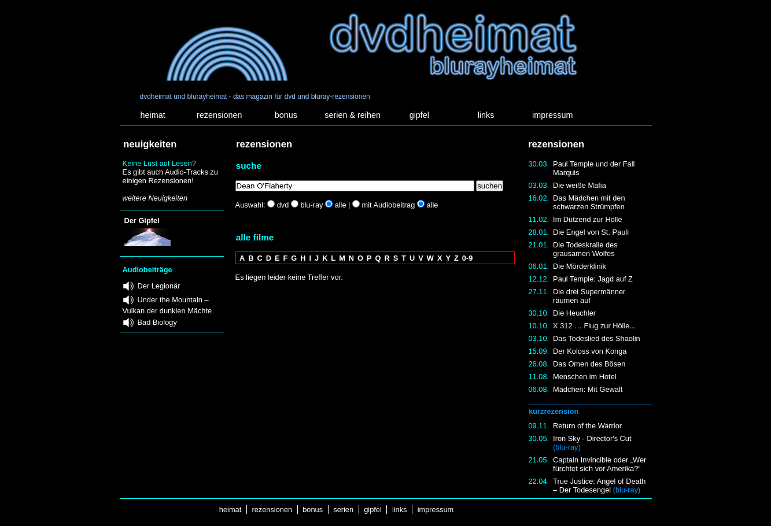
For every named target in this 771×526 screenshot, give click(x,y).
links (486, 115)
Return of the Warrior (587, 425)
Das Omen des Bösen (589, 364)
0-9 (467, 258)
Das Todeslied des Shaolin (596, 338)
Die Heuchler (574, 313)
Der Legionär (159, 285)
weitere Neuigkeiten (155, 198)
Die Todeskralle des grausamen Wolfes (585, 249)
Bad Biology (157, 322)
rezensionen (219, 115)
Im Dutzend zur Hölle (587, 219)
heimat (152, 115)
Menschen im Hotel (585, 376)
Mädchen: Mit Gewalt (587, 389)
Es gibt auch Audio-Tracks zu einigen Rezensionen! (170, 176)
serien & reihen (352, 115)
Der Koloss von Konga (589, 351)
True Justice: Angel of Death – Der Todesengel (599, 485)
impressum (552, 115)
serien (343, 509)
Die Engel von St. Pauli (591, 232)
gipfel (419, 115)
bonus (286, 115)
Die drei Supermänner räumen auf (589, 296)
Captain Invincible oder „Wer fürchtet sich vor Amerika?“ (599, 464)
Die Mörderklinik (579, 266)
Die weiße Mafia (579, 185)
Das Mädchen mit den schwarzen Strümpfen (589, 202)
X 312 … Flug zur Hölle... (594, 325)
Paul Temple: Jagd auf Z (593, 279)
